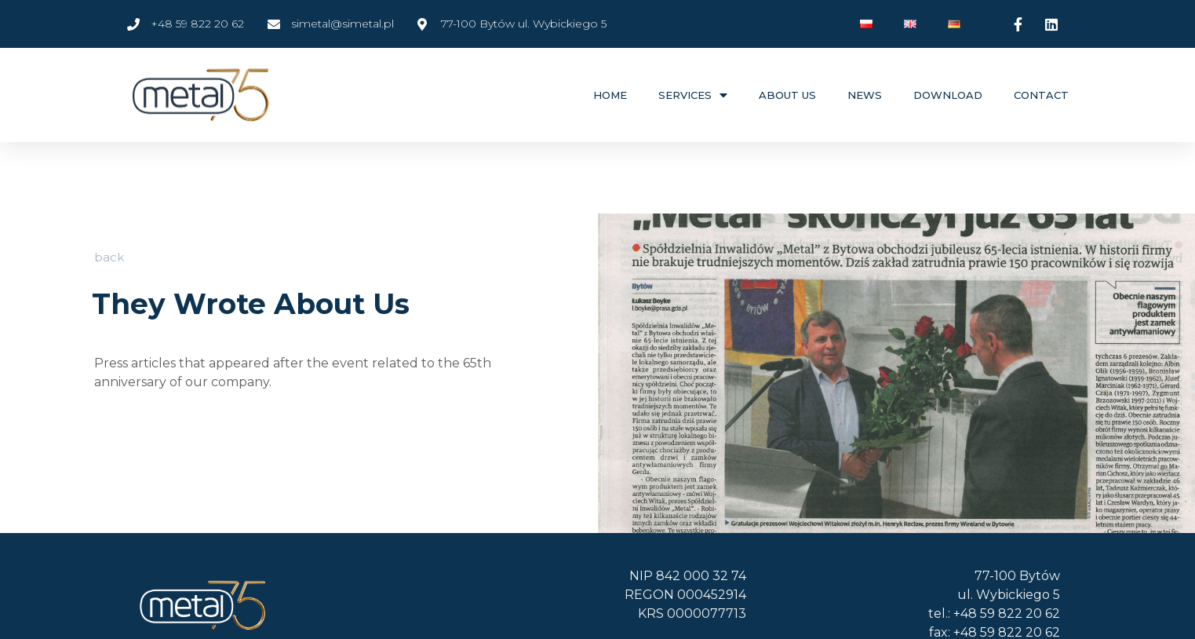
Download (947, 95)
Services (692, 95)
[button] (109, 256)
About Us (787, 95)
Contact (1041, 95)
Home (610, 95)
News (864, 95)
